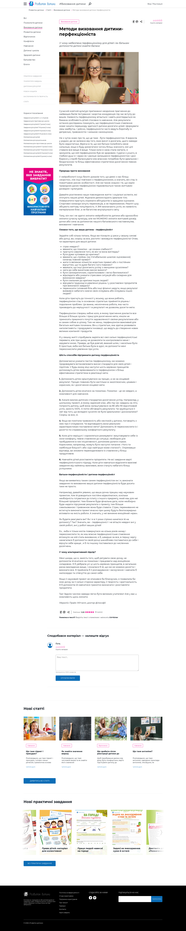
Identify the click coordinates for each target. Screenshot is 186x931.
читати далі (30, 767)
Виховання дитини (73, 3)
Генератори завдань (33, 81)
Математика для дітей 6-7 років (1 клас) (38, 147)
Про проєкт (63, 903)
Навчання (28, 46)
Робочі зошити (30, 91)
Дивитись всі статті (39, 781)
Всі (25, 18)
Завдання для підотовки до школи (36, 121)
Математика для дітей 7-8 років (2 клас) (38, 150)
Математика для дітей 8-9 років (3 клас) (38, 153)
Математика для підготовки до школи (38, 143)
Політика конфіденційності (69, 893)
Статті (26, 102)
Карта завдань (64, 912)
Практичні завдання (33, 76)
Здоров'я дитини (32, 55)
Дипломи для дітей (32, 86)
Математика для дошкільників (35, 140)
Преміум (62, 906)
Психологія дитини (33, 23)
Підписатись (156, 899)
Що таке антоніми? (142, 751)
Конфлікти (29, 41)
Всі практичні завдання (40, 863)
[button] (24, 832)
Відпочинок (29, 37)
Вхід (149, 4)
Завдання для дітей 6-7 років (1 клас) (37, 124)
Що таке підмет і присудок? (34, 752)
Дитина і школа (31, 50)
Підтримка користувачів (68, 899)
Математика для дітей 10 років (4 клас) (38, 156)
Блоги (27, 64)
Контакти (62, 909)
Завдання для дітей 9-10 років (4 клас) (37, 134)
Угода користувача (66, 896)
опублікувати (68, 678)
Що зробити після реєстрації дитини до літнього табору (108, 753)
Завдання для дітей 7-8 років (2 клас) (37, 127)
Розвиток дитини (32, 32)
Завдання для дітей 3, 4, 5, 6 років (36, 118)
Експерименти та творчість (36, 96)
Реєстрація (157, 4)
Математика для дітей (32, 137)
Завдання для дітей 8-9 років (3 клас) (37, 131)
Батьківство (29, 60)
